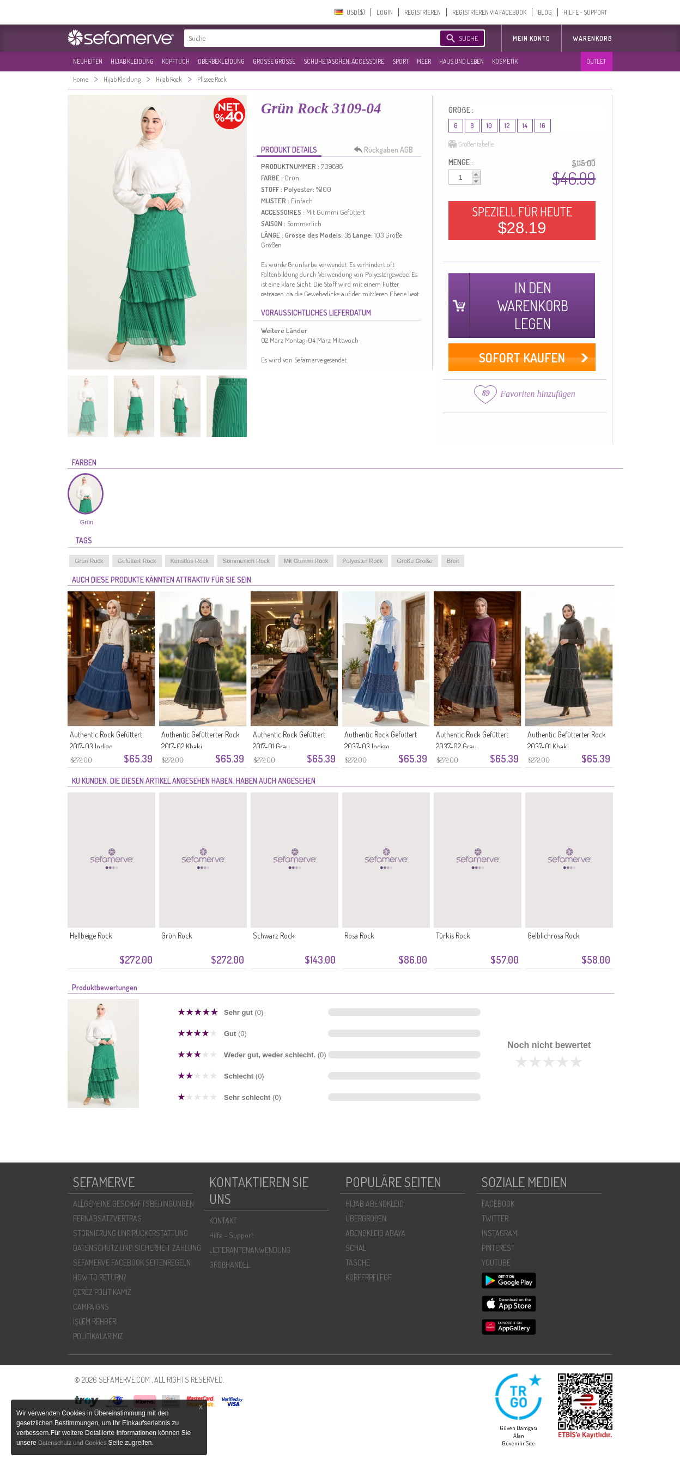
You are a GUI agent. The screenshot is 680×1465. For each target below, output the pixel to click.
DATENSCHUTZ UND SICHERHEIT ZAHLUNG (137, 1247)
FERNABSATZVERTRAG (107, 1218)
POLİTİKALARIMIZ (98, 1336)
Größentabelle (471, 144)
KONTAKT (223, 1220)
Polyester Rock (362, 561)
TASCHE (357, 1262)
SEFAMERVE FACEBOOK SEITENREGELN (132, 1262)
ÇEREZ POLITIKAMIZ (102, 1292)
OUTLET (596, 61)
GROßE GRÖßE (274, 61)
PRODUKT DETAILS (289, 149)
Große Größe (414, 561)
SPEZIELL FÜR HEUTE (522, 220)
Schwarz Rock (274, 935)
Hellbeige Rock (91, 935)
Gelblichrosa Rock (553, 935)
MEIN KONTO (531, 38)
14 (525, 126)
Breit (453, 561)
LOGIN (385, 12)
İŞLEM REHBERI (95, 1321)
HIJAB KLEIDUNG (132, 61)
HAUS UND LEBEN (461, 61)
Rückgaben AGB (386, 150)
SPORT (400, 61)
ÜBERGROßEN (365, 1218)
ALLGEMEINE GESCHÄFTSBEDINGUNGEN (133, 1203)
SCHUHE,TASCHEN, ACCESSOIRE (343, 61)
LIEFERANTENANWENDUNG (249, 1250)
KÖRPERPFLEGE (368, 1277)
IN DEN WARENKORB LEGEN (532, 305)
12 (507, 126)
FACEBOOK (498, 1203)
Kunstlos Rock (190, 561)
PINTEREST (498, 1247)
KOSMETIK (505, 61)
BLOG (545, 12)
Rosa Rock (359, 935)
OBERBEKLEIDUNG (221, 61)
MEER (424, 61)
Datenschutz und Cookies (73, 1442)
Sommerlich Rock (246, 561)
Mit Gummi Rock (306, 561)
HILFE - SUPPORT (585, 12)
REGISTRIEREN (422, 12)
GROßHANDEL (229, 1264)
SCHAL (355, 1247)
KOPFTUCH (176, 61)
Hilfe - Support (231, 1235)
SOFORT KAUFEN (522, 357)
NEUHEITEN (87, 61)
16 (542, 126)
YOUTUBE (496, 1262)
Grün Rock (89, 561)
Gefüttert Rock (137, 561)
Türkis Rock (453, 935)
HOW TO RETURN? (99, 1277)
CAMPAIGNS (91, 1306)
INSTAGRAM (499, 1233)
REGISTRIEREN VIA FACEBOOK (489, 12)
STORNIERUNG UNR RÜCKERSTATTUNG (130, 1233)
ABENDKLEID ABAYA (375, 1233)
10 (489, 126)
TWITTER (495, 1218)
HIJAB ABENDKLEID (374, 1203)
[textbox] (303, 38)
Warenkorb (592, 38)
